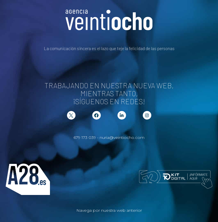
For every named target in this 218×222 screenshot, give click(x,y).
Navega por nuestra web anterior (109, 210)
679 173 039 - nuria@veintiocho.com (109, 137)
